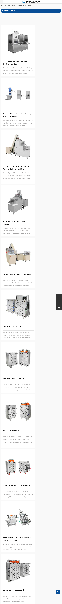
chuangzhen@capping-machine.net (17, 571)
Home (3, 5)
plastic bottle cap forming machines (29, 363)
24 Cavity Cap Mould (42, 157)
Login (44, 600)
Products (11, 5)
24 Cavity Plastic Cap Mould (15, 208)
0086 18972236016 (15, 574)
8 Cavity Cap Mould (41, 208)
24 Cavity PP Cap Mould (13, 309)
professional (52, 361)
